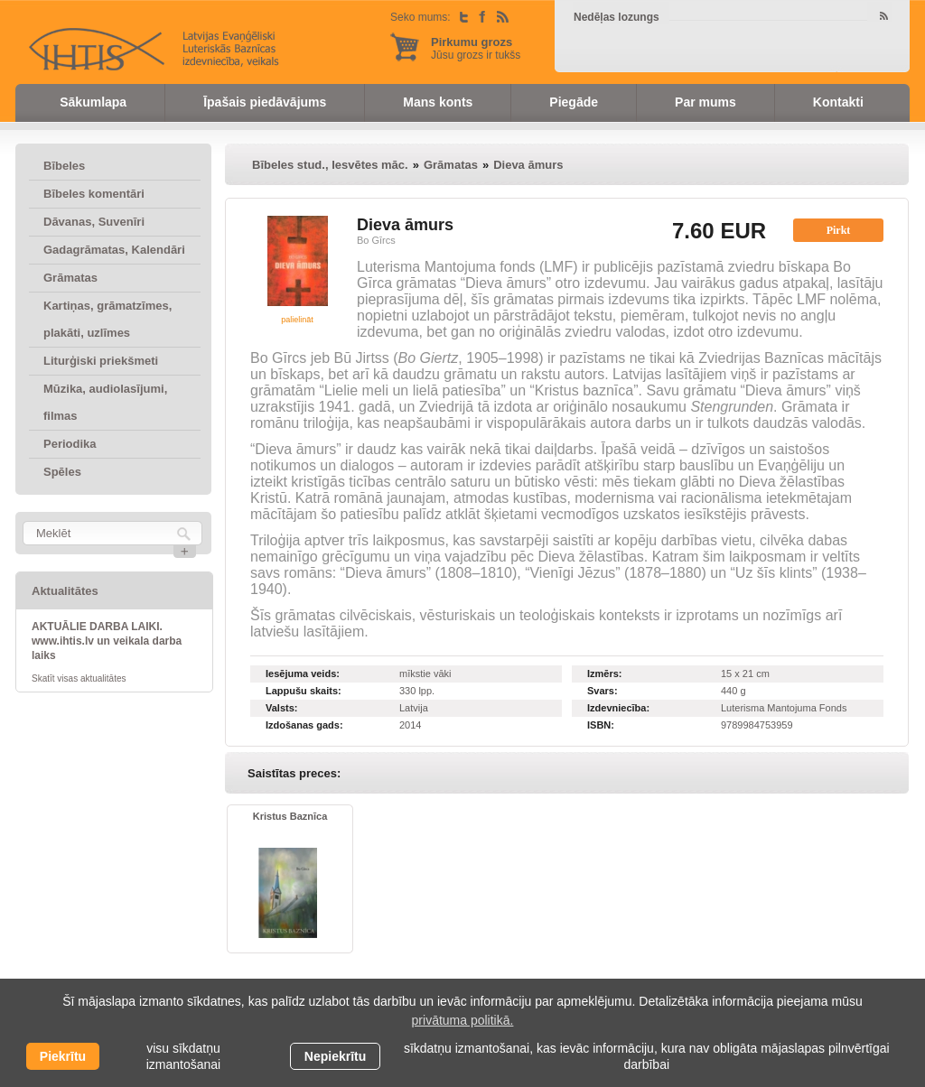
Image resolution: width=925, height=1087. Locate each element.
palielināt (297, 319)
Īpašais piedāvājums (264, 102)
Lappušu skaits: (303, 690)
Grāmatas (70, 277)
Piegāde (573, 102)
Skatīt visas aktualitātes (79, 678)
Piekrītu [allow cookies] (63, 1056)
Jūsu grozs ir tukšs (475, 48)
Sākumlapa (93, 102)
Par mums (705, 102)
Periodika (70, 444)
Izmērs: (604, 673)
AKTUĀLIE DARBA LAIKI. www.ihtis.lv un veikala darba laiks (107, 641)
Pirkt (839, 230)
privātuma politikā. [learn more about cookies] (463, 1020)
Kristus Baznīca (290, 816)
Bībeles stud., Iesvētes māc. (330, 165)
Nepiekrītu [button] (335, 1056)
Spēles (62, 471)
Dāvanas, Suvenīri (94, 221)
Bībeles (64, 165)
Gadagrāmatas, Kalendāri (114, 249)
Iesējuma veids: (303, 673)
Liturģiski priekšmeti (100, 360)
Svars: (602, 690)
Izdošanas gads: (304, 725)
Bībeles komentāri (94, 193)
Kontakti (838, 102)
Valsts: (281, 707)
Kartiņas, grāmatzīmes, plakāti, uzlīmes (107, 319)
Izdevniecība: (618, 707)
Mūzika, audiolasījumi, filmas (105, 402)
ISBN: (600, 725)
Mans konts (437, 102)
